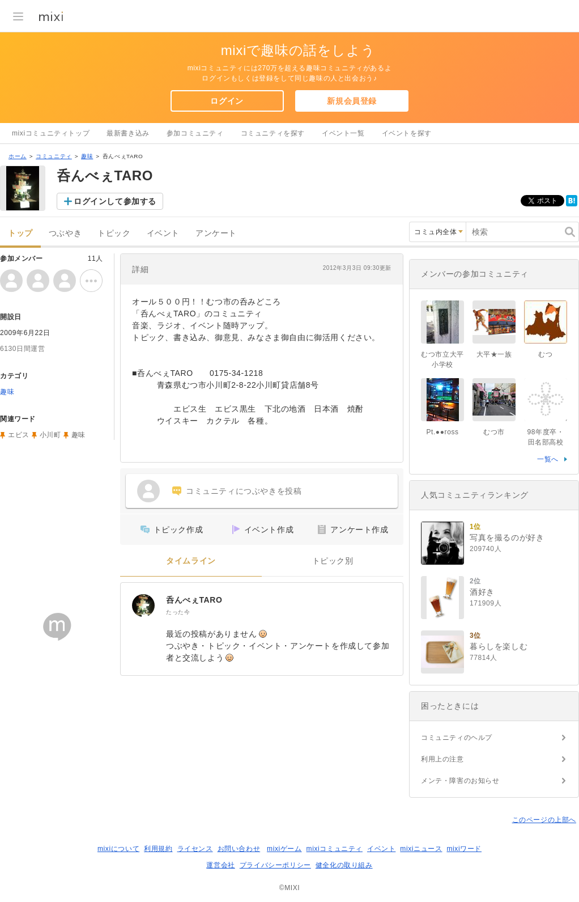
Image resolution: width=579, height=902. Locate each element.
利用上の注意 (442, 759)
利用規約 (158, 849)
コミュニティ (54, 156)
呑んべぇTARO (194, 599)
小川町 (50, 435)
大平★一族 (494, 354)
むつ (545, 354)
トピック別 (333, 561)
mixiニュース (421, 849)
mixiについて (118, 849)
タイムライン (191, 561)
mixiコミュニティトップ (51, 133)
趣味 (87, 156)
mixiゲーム (284, 849)
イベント (163, 233)
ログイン (226, 100)
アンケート (216, 233)
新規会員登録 (352, 100)
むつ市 (494, 432)
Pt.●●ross (442, 432)
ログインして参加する (115, 201)
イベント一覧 (343, 133)
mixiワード (464, 849)
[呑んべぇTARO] (143, 605)
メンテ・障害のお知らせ (460, 781)
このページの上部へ (544, 820)
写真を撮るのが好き (507, 537)
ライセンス (195, 849)
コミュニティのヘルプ (456, 738)
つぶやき (65, 233)
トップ (20, 233)
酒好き (482, 591)
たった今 (178, 612)
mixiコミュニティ (334, 849)
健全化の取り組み (344, 865)
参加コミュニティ (195, 133)
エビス (18, 435)
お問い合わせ (239, 849)
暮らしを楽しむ (498, 646)
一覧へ (548, 459)
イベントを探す (407, 133)
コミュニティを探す (273, 133)
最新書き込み (128, 133)
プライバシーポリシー (275, 865)
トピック (113, 233)
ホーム (17, 156)
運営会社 (220, 865)
